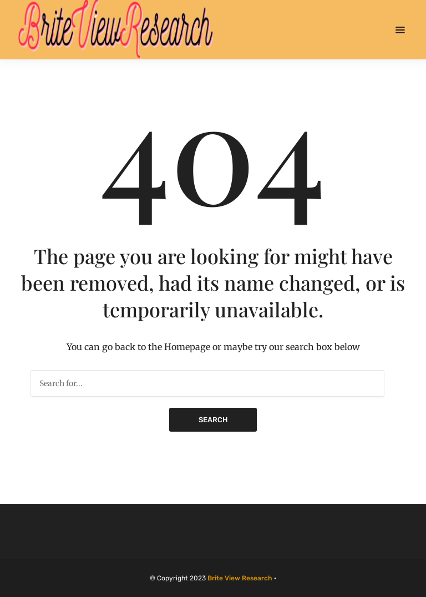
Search (213, 420)
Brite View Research (239, 578)
